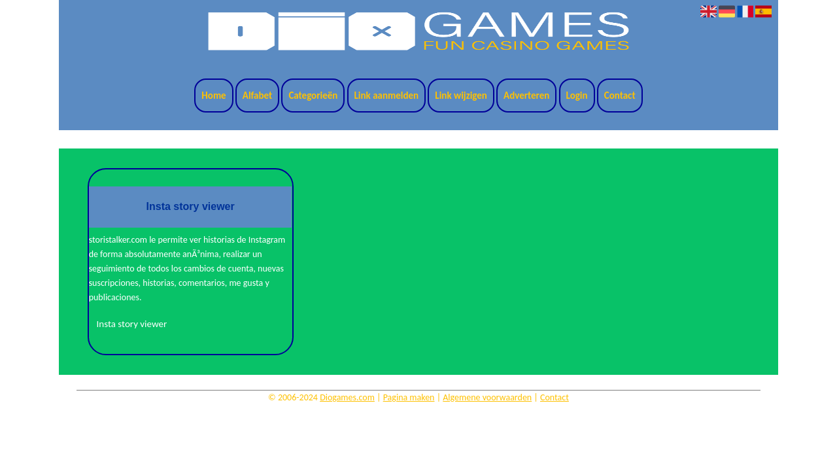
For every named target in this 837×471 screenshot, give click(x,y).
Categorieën (312, 95)
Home (213, 95)
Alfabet (257, 95)
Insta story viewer (132, 324)
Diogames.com (347, 397)
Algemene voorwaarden (487, 397)
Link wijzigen (461, 95)
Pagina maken (409, 397)
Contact (620, 95)
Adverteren (526, 95)
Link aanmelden (386, 95)
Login (577, 95)
